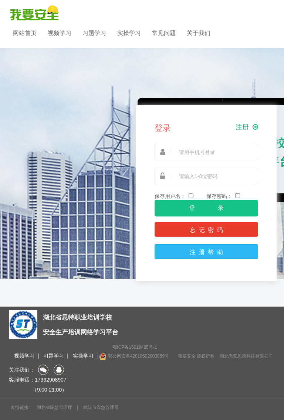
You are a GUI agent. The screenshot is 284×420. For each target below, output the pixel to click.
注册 (247, 127)
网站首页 (25, 33)
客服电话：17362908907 (38, 380)
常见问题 (164, 33)
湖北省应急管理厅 (54, 407)
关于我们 (198, 33)
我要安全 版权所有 (196, 356)
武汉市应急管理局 (101, 407)
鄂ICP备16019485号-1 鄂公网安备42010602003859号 (134, 352)
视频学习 (59, 33)
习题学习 (94, 33)
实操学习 (129, 33)
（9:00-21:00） (38, 390)
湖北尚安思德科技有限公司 (246, 356)
